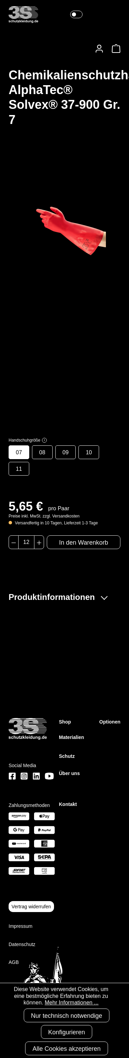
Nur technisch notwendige (66, 1015)
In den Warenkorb (83, 542)
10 (89, 452)
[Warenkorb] (114, 49)
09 (66, 452)
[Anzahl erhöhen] (39, 542)
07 (19, 452)
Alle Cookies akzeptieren (66, 1048)
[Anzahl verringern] (14, 542)
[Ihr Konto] (99, 49)
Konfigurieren (66, 1032)
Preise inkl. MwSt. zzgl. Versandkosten (44, 516)
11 (19, 469)
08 (42, 452)
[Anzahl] (26, 542)
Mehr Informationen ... (72, 1002)
